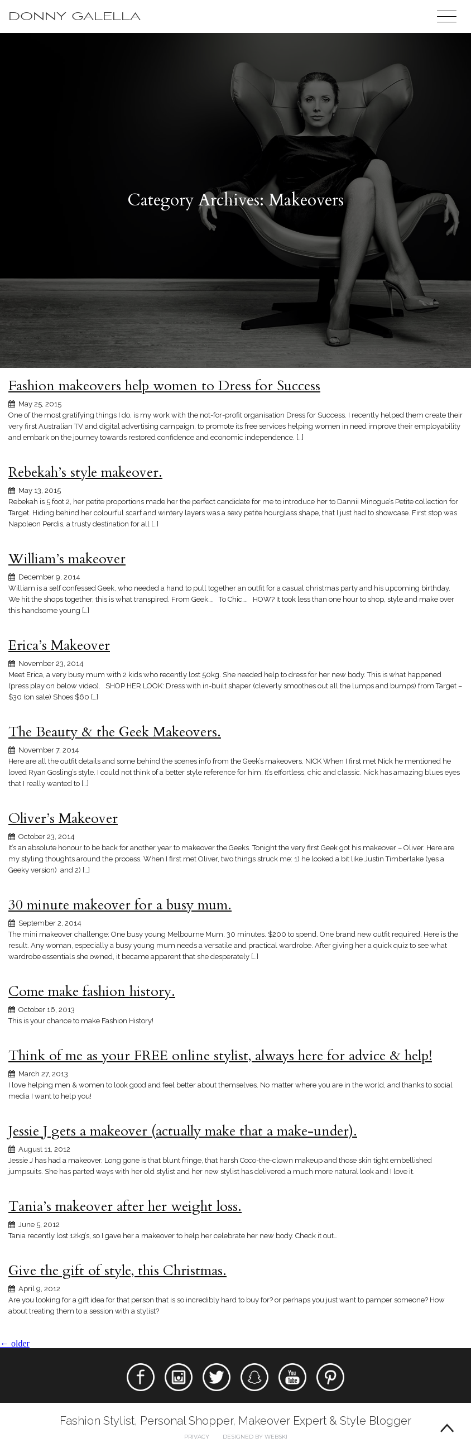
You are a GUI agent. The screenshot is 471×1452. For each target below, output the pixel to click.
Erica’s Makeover (59, 645)
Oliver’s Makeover (63, 818)
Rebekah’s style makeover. (85, 472)
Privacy (196, 1436)
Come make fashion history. (91, 991)
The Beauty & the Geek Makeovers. (114, 731)
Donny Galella (74, 16)
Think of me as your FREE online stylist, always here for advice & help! (220, 1055)
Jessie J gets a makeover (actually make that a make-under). (182, 1131)
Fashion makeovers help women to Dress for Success (164, 385)
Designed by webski (255, 1436)
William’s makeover (67, 558)
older (15, 1343)
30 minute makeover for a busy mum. (120, 904)
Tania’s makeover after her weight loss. (125, 1206)
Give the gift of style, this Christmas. (117, 1270)
